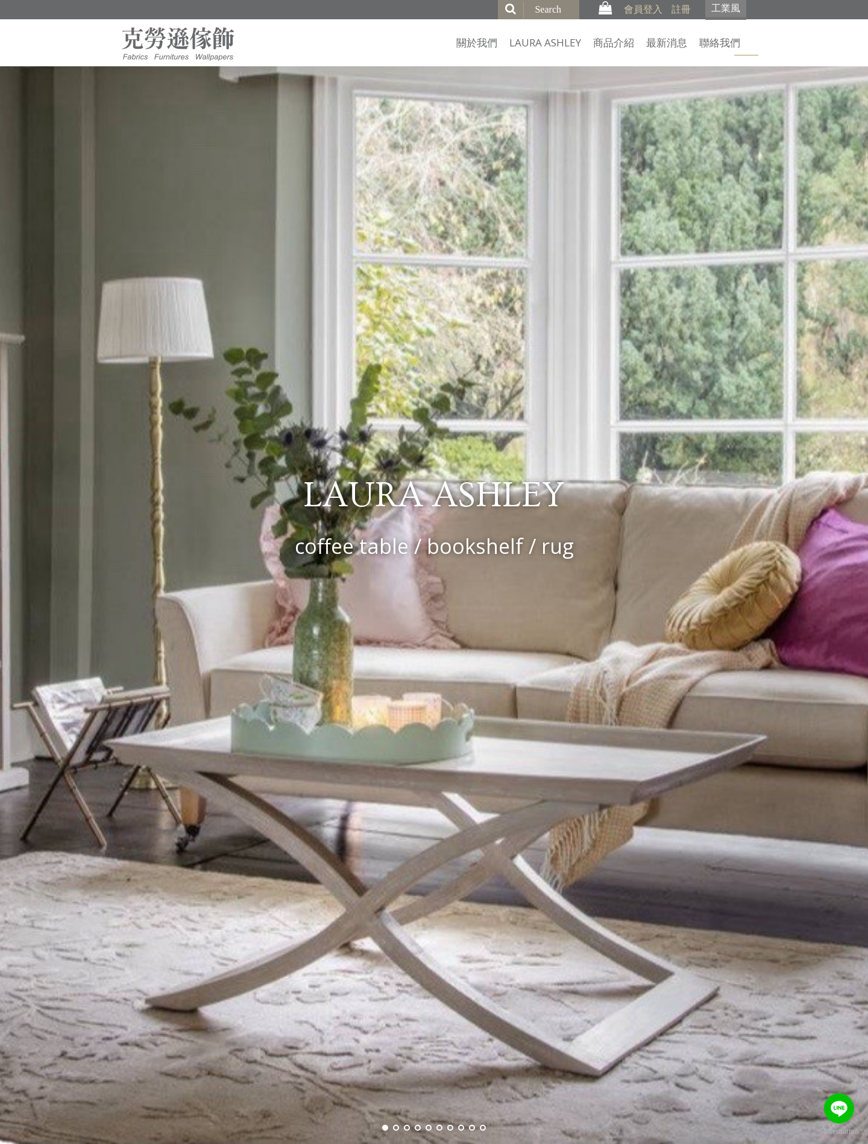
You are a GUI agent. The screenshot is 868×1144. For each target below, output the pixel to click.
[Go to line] (839, 1108)
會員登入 (643, 9)
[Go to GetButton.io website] (839, 1132)
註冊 (681, 9)
